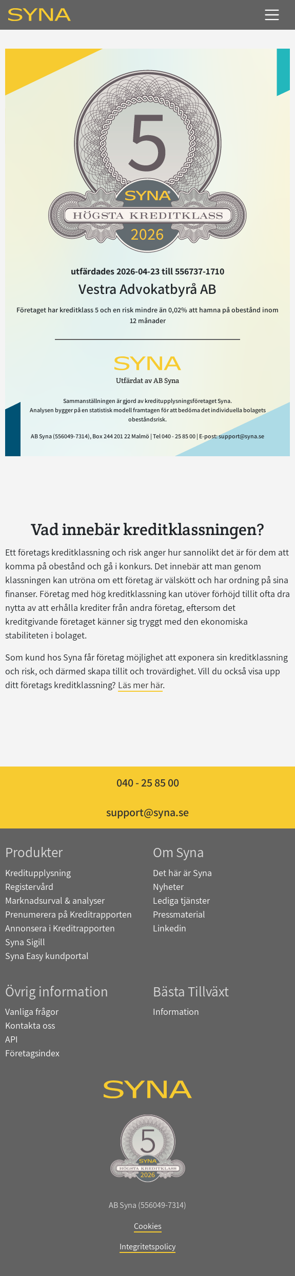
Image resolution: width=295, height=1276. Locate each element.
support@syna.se (147, 812)
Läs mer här (140, 685)
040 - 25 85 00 (147, 782)
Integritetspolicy (147, 1246)
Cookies (148, 1225)
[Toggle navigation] (272, 15)
